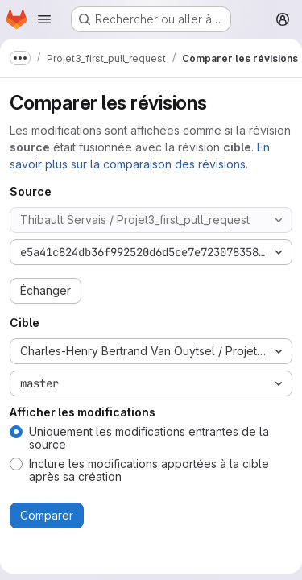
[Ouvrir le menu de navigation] (44, 19)
